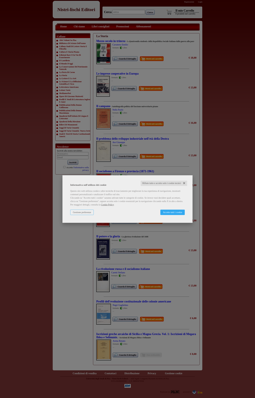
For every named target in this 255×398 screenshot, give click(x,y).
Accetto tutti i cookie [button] (172, 212)
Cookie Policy (107, 204)
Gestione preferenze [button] (82, 212)
